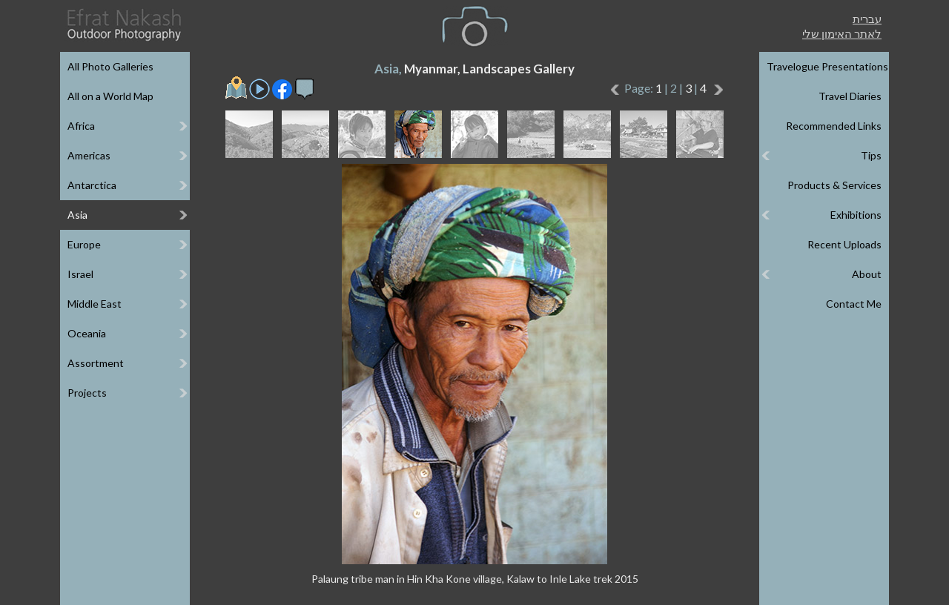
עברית (867, 18)
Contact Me (854, 303)
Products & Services (834, 185)
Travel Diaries (850, 96)
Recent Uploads (844, 244)
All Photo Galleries (110, 66)
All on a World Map (110, 96)
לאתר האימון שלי (842, 33)
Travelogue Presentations (827, 66)
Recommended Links (834, 125)
